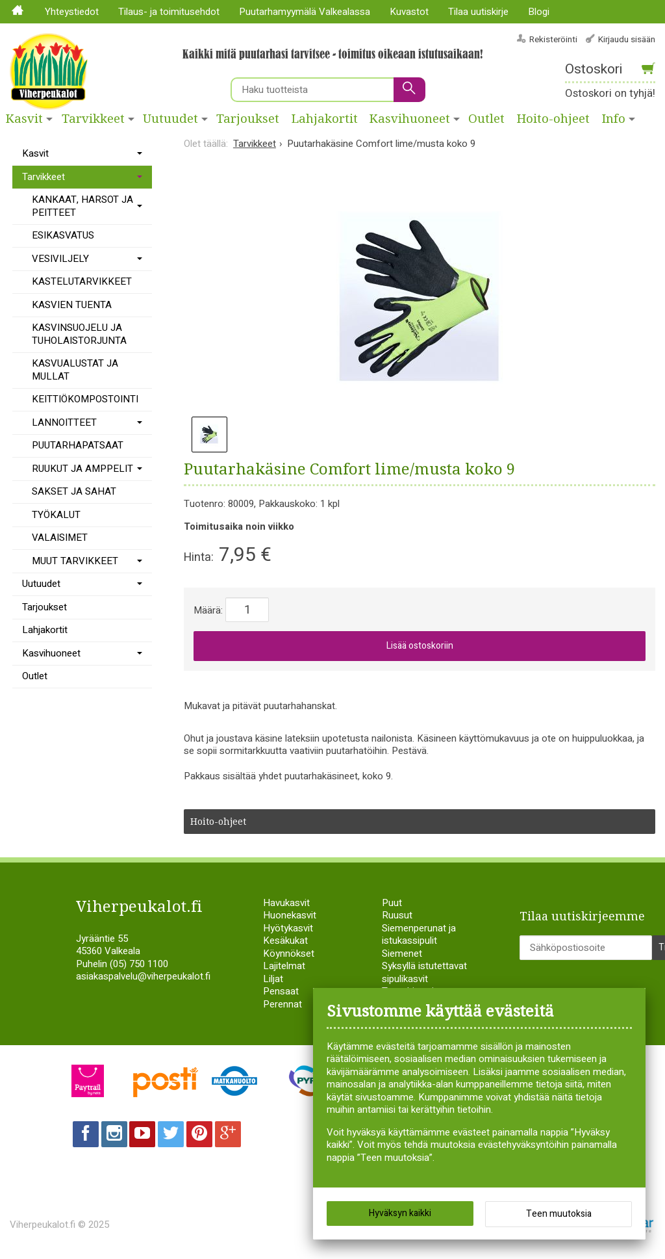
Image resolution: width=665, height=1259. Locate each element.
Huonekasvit (289, 915)
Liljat (273, 979)
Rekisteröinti (553, 39)
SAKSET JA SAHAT (74, 491)
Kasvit (24, 119)
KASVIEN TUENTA (72, 305)
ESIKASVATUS (63, 235)
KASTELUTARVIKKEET (82, 281)
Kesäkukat (285, 940)
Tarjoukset (247, 119)
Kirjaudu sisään (626, 39)
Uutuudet (170, 119)
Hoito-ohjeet (553, 119)
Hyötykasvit (288, 928)
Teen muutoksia (559, 1214)
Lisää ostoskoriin (419, 646)
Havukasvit (286, 903)
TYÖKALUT (56, 515)
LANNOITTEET (64, 422)
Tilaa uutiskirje (478, 12)
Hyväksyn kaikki (400, 1213)
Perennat (282, 1004)
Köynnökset (288, 953)
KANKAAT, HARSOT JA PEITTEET (82, 206)
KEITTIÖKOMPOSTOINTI (85, 399)
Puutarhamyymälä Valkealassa (304, 12)
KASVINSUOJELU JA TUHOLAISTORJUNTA (79, 334)
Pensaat (281, 991)
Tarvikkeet (93, 119)
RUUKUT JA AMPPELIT (82, 468)
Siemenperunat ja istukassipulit (419, 934)
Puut (392, 903)
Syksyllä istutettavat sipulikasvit (424, 972)
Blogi (538, 12)
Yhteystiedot (72, 12)
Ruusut (397, 915)
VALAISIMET (60, 537)
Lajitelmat (284, 966)
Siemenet (402, 953)
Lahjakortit (325, 119)
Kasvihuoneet (410, 119)
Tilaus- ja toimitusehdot (169, 12)
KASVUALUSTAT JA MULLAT (75, 369)
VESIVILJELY (60, 259)
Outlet (486, 119)
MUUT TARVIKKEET (75, 561)
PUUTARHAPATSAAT (77, 445)
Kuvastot (409, 12)
